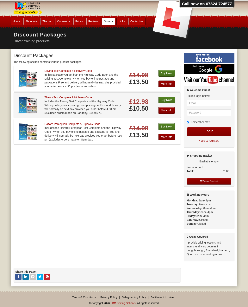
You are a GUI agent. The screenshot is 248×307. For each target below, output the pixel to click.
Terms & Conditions (84, 297)
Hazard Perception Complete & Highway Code (72, 124)
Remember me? (198, 122)
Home (16, 21)
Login (209, 131)
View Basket (209, 181)
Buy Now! (166, 73)
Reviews (93, 21)
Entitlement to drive (162, 297)
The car (47, 21)
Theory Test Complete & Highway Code (68, 97)
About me (31, 21)
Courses (63, 21)
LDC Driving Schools (122, 303)
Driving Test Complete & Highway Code (68, 70)
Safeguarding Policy (134, 297)
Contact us (136, 21)
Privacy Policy (108, 297)
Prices (79, 21)
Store (108, 21)
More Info (166, 83)
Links (122, 21)
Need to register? (209, 140)
